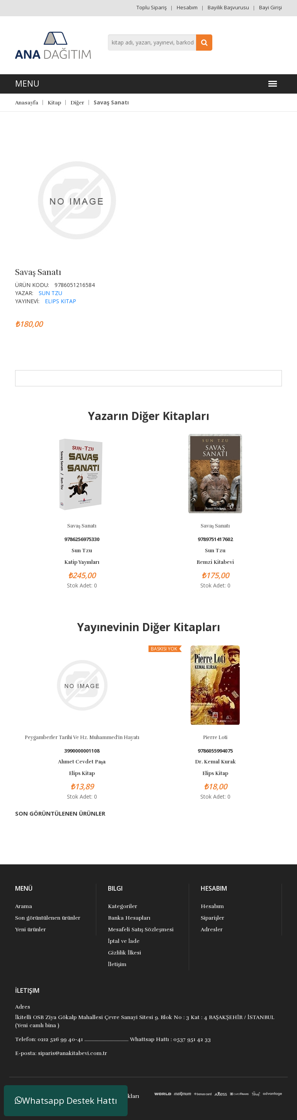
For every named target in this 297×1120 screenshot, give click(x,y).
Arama (23, 906)
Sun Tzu (50, 293)
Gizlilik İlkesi (124, 952)
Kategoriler (122, 906)
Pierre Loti (215, 737)
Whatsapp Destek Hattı (66, 1100)
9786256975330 (81, 539)
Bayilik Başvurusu (228, 7)
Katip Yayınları (81, 562)
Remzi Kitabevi (215, 562)
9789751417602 (215, 539)
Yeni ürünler (30, 929)
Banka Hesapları (129, 918)
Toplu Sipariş (152, 7)
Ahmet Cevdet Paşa (82, 762)
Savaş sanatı (81, 526)
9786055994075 (215, 751)
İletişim (117, 964)
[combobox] (160, 42)
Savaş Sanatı (215, 526)
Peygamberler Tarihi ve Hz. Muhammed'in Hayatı (82, 737)
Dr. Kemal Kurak (215, 762)
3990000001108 (81, 751)
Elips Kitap (60, 301)
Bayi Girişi (270, 7)
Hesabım (187, 7)
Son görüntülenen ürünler (47, 918)
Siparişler (212, 918)
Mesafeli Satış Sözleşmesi (141, 929)
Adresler (212, 929)
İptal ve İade (124, 941)
